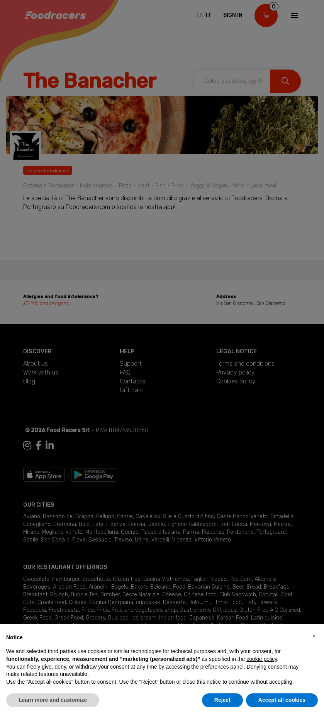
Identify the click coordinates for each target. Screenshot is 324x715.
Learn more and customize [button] (53, 700)
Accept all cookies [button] (281, 700)
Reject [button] (222, 700)
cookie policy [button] (261, 659)
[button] (314, 636)
